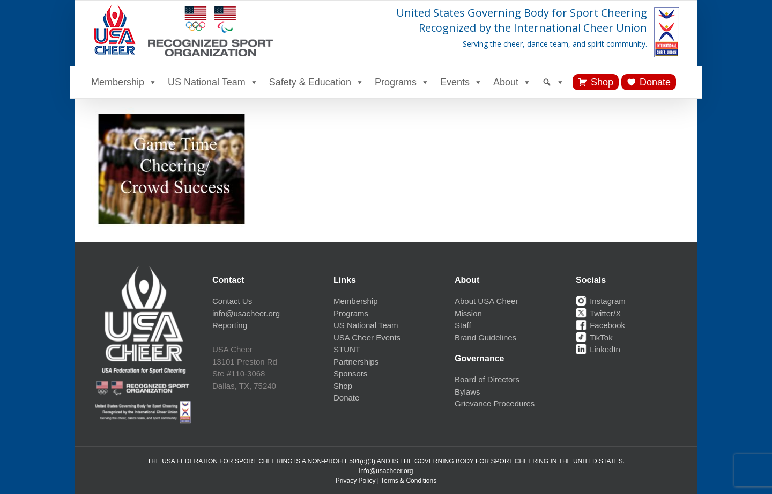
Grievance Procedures (495, 403)
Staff (463, 325)
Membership (124, 82)
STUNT (346, 349)
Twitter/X (598, 313)
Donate (655, 82)
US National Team (213, 82)
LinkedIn (598, 349)
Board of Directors (487, 379)
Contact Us (232, 301)
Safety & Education (316, 82)
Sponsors (350, 373)
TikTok (594, 337)
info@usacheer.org (246, 313)
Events (461, 82)
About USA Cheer (486, 301)
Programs (402, 82)
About (512, 82)
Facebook (600, 325)
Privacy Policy (356, 480)
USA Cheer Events (366, 337)
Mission (468, 313)
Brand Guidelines (485, 337)
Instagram (601, 301)
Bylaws (467, 391)
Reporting (229, 325)
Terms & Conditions (408, 480)
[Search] (553, 82)
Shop (602, 82)
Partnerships (355, 361)
